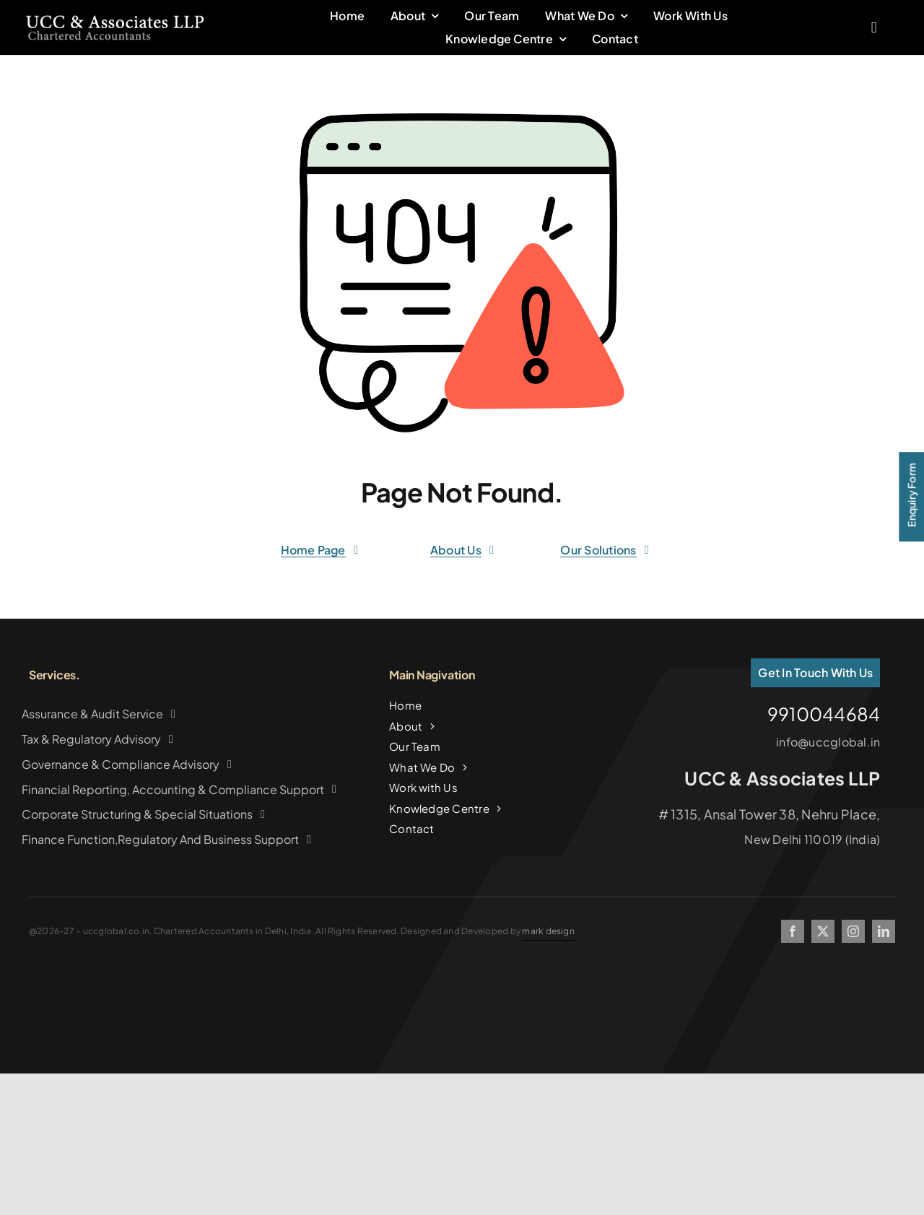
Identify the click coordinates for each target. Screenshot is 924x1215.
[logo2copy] (115, 19)
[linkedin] (883, 931)
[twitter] (822, 931)
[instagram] (853, 931)
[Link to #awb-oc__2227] (874, 30)
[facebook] (792, 931)
